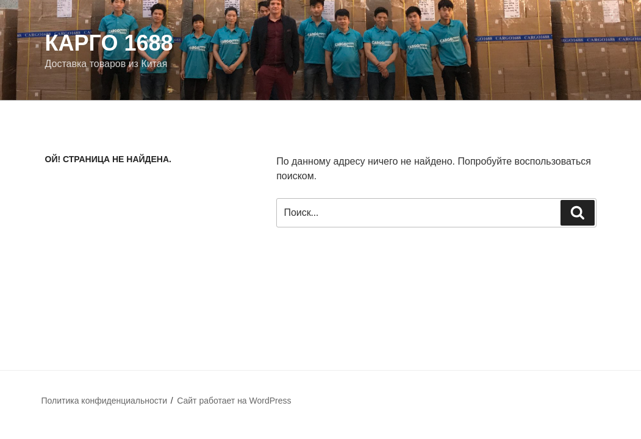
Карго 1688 (109, 42)
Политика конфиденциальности (104, 400)
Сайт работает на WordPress (234, 400)
